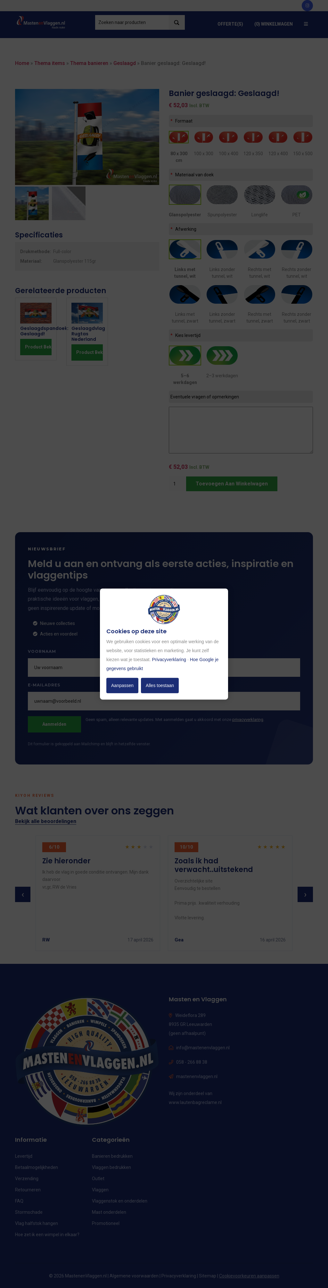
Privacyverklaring (169, 659)
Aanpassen (122, 685)
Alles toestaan (160, 685)
